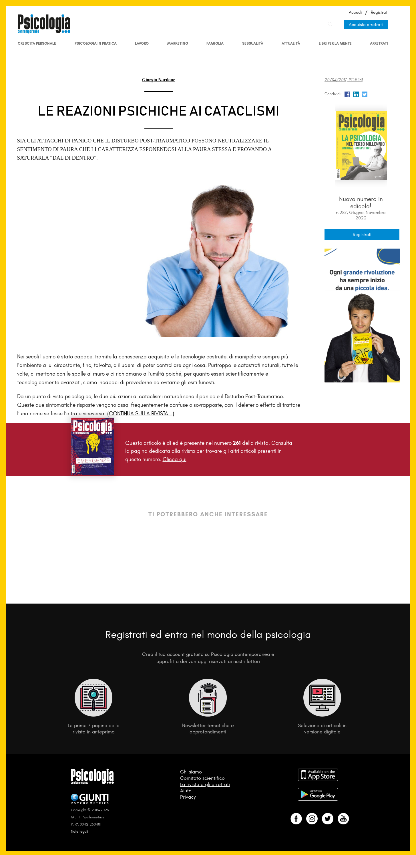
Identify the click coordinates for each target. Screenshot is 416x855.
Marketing (177, 43)
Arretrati (379, 43)
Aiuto (186, 790)
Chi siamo (191, 772)
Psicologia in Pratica (96, 43)
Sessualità (252, 43)
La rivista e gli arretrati (205, 784)
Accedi (355, 12)
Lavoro (142, 43)
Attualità (291, 43)
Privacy (188, 797)
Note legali (79, 831)
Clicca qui (174, 459)
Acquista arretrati (366, 24)
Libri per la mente (335, 43)
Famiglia (215, 43)
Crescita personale (37, 43)
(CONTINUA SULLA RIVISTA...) (140, 413)
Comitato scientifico (202, 778)
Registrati (379, 12)
